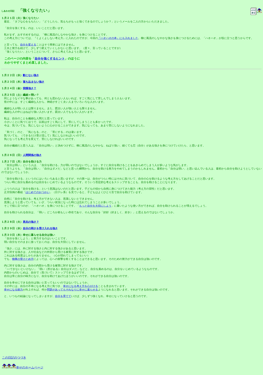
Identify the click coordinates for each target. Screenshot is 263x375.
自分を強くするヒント (50, 58)
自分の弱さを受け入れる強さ (40, 228)
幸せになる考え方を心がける (80, 286)
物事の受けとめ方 (23, 259)
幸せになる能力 (13, 289)
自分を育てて (63, 296)
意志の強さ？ (31, 221)
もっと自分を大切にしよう (95, 205)
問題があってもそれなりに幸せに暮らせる (72, 289)
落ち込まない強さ (33, 81)
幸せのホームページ (22, 367)
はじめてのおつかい (37, 192)
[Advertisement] (39, 328)
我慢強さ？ (29, 88)
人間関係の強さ (32, 155)
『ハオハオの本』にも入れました (118, 38)
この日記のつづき (14, 357)
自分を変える (28, 44)
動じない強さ (31, 75)
